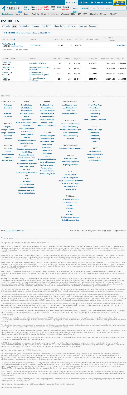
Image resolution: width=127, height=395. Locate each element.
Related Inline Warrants (47, 125)
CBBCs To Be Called (70, 183)
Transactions (47, 147)
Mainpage (8, 105)
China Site (8, 108)
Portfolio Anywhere (47, 174)
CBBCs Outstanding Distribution (70, 181)
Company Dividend (26, 155)
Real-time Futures (27, 114)
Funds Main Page (95, 130)
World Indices (26, 108)
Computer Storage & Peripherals (37, 79)
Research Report (26, 161)
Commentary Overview (70, 124)
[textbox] (107, 8)
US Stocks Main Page (70, 199)
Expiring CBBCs (70, 186)
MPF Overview (95, 152)
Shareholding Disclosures (26, 172)
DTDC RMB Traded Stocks (26, 123)
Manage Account (8, 130)
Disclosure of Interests (47, 159)
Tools (95, 141)
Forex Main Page (95, 105)
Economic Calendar (26, 184)
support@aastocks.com (15, 231)
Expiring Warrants (70, 165)
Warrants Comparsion (70, 162)
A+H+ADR (27, 181)
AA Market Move (47, 165)
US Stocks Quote (70, 202)
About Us (8, 149)
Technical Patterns (47, 171)
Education (8, 117)
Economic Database (27, 187)
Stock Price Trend (47, 141)
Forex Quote (95, 108)
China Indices (26, 111)
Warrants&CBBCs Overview (70, 149)
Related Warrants (47, 120)
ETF (26, 146)
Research (70, 139)
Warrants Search (70, 159)
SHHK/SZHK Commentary (70, 130)
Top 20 (26, 117)
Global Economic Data (70, 220)
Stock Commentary (70, 127)
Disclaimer (8, 157)
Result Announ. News (26, 158)
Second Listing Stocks (27, 140)
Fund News (95, 136)
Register (8, 127)
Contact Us (7, 139)
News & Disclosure (47, 162)
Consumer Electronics (38, 63)
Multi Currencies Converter (95, 120)
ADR (26, 178)
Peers (47, 156)
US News (70, 214)
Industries (27, 125)
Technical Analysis (47, 111)
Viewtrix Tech (7, 73)
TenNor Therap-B (8, 44)
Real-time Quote (47, 105)
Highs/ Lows (27, 120)
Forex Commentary (70, 136)
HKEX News (70, 111)
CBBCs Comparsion (70, 178)
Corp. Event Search (26, 167)
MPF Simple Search (95, 154)
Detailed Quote (47, 108)
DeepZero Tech (8, 67)
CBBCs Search (70, 175)
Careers (8, 152)
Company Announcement (27, 149)
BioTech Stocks (26, 143)
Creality (5, 78)
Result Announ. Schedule (27, 164)
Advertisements (8, 154)
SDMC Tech (6, 62)
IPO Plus (26, 170)
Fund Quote (95, 133)
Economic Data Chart (26, 190)
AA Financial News (70, 105)
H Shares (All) (26, 131)
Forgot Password (8, 133)
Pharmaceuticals (36, 45)
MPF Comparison (95, 157)
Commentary (95, 114)
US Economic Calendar (70, 217)
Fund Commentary (70, 133)
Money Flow (47, 153)
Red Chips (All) (27, 134)
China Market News (70, 114)
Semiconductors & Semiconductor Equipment (39, 74)
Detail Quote (121, 45)
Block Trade (47, 150)
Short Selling (26, 152)
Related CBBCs (47, 123)
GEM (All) (26, 137)
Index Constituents (26, 128)
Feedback (8, 136)
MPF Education (95, 160)
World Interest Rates (26, 193)
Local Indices (26, 105)
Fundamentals (47, 168)
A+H (26, 175)
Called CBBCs (70, 189)
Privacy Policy (8, 160)
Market (70, 205)
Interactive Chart (47, 114)
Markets (95, 117)
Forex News (95, 111)
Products (8, 114)
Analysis (70, 208)
